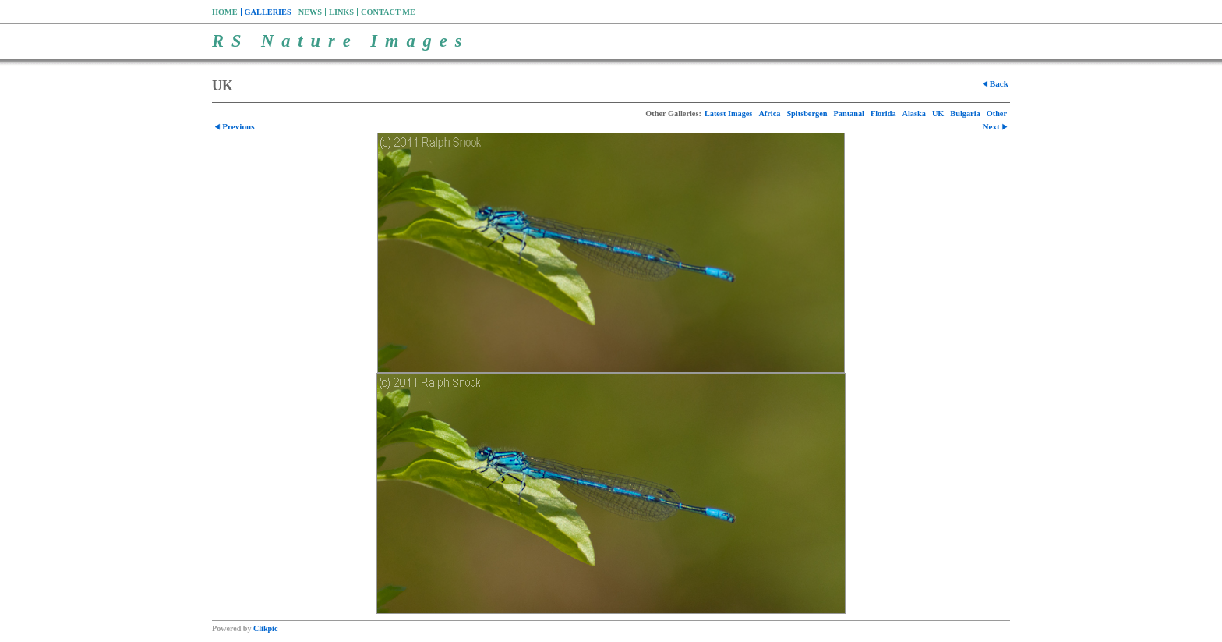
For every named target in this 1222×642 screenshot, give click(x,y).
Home (225, 12)
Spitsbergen (806, 113)
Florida (883, 113)
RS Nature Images (340, 41)
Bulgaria (965, 113)
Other (997, 113)
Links (341, 12)
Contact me (388, 12)
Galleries (268, 12)
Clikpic (265, 628)
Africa (769, 113)
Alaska (914, 113)
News (310, 12)
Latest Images (729, 113)
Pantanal (848, 113)
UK (938, 113)
